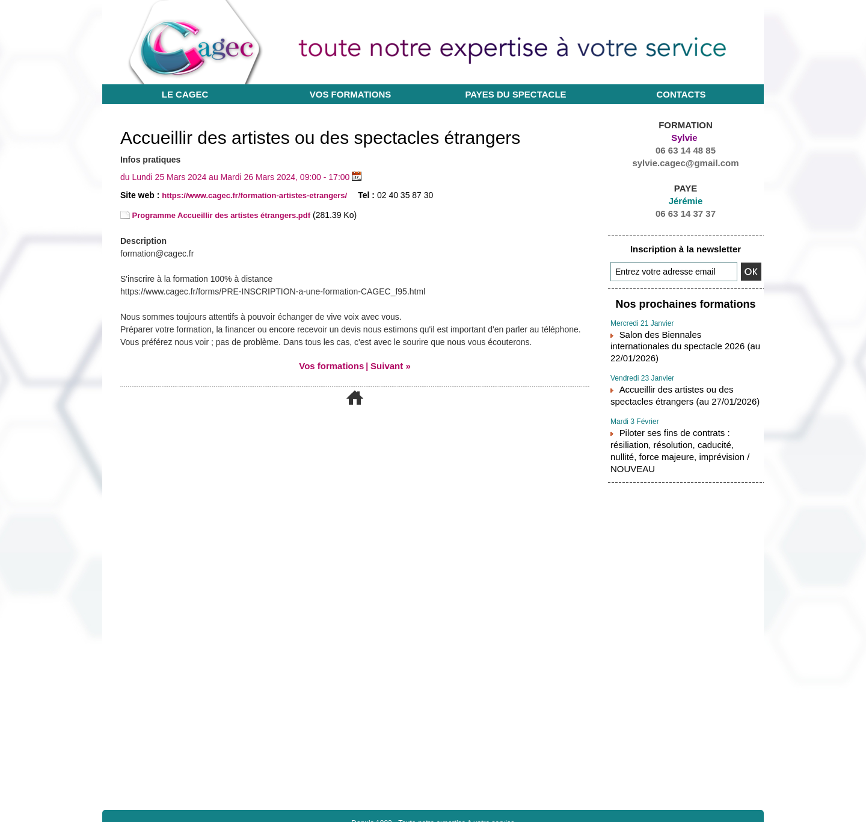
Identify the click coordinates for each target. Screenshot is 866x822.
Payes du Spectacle (515, 94)
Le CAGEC (185, 94)
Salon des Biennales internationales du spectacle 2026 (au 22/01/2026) (682, 335)
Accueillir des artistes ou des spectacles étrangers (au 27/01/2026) (683, 375)
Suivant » (388, 365)
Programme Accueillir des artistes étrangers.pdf (222, 215)
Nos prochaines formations (685, 302)
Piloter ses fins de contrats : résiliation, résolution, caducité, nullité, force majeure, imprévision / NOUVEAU (683, 420)
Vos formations (351, 94)
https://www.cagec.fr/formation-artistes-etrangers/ (261, 195)
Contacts (680, 94)
